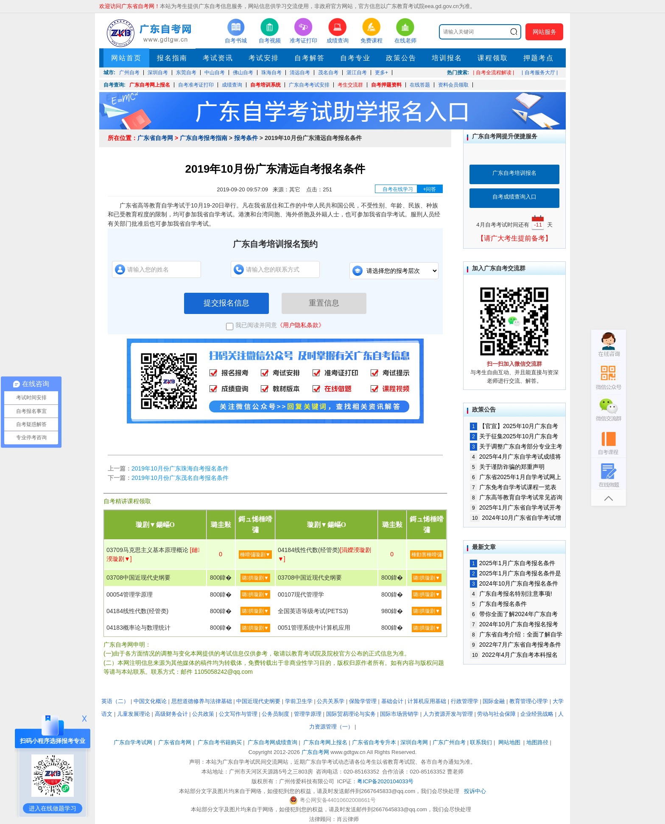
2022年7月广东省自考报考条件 (515, 644)
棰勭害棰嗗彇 (426, 555)
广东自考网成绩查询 (272, 742)
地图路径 (538, 742)
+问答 (429, 189)
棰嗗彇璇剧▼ (255, 555)
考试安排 (264, 58)
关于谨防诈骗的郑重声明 (507, 466)
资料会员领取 (453, 85)
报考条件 (246, 138)
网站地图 (509, 742)
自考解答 (309, 58)
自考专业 (355, 58)
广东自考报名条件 (498, 603)
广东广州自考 (449, 742)
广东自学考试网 (133, 742)
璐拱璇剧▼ (255, 578)
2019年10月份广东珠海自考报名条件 (180, 468)
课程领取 (493, 58)
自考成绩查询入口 (514, 196)
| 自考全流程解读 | (493, 73)
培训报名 (447, 58)
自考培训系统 (265, 85)
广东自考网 (315, 752)
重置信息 (324, 303)
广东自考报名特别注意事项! (511, 593)
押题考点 (538, 58)
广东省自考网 (155, 138)
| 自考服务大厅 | (540, 73)
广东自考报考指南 (203, 138)
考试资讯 (218, 58)
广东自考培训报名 (514, 173)
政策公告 (401, 58)
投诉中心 (475, 791)
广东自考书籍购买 (220, 742)
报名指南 (172, 58)
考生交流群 (350, 85)
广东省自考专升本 (374, 742)
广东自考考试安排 (309, 85)
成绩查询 (232, 85)
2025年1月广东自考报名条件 (512, 563)
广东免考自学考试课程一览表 (513, 487)
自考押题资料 (386, 85)
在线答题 (420, 85)
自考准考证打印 (196, 85)
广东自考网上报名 (149, 85)
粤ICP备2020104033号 (385, 781)
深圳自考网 (414, 742)
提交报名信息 (226, 303)
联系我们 (481, 742)
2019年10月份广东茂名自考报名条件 (180, 477)
